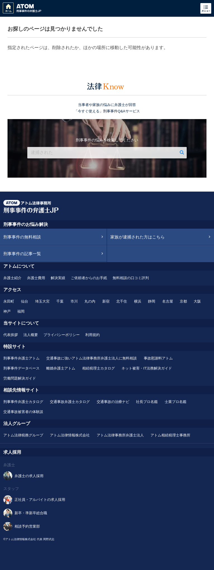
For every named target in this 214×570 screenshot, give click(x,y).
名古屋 (167, 301)
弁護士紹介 (12, 278)
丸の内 (89, 301)
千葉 (60, 301)
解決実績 (58, 278)
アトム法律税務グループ (23, 435)
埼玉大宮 (42, 301)
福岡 (21, 311)
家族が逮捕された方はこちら (137, 237)
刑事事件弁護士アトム (21, 358)
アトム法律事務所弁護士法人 (120, 435)
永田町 (8, 301)
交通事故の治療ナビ (113, 402)
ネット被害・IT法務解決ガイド (146, 368)
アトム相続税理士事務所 (170, 435)
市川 (74, 301)
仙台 (24, 301)
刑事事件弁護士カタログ (23, 402)
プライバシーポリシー (61, 335)
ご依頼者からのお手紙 (89, 278)
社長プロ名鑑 (147, 402)
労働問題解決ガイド (19, 378)
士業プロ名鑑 (175, 402)
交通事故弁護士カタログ (70, 402)
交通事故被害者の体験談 (23, 412)
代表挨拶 (10, 335)
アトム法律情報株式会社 (70, 435)
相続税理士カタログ (98, 368)
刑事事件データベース (21, 368)
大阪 (197, 301)
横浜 (137, 301)
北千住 (121, 301)
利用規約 (92, 335)
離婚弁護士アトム (60, 368)
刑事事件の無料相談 (22, 237)
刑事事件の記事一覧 (22, 253)
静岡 (151, 301)
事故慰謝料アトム (158, 358)
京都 (183, 301)
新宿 (106, 301)
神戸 (7, 311)
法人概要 (30, 335)
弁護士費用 (36, 278)
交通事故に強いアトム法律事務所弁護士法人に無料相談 (91, 358)
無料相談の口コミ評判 (131, 278)
